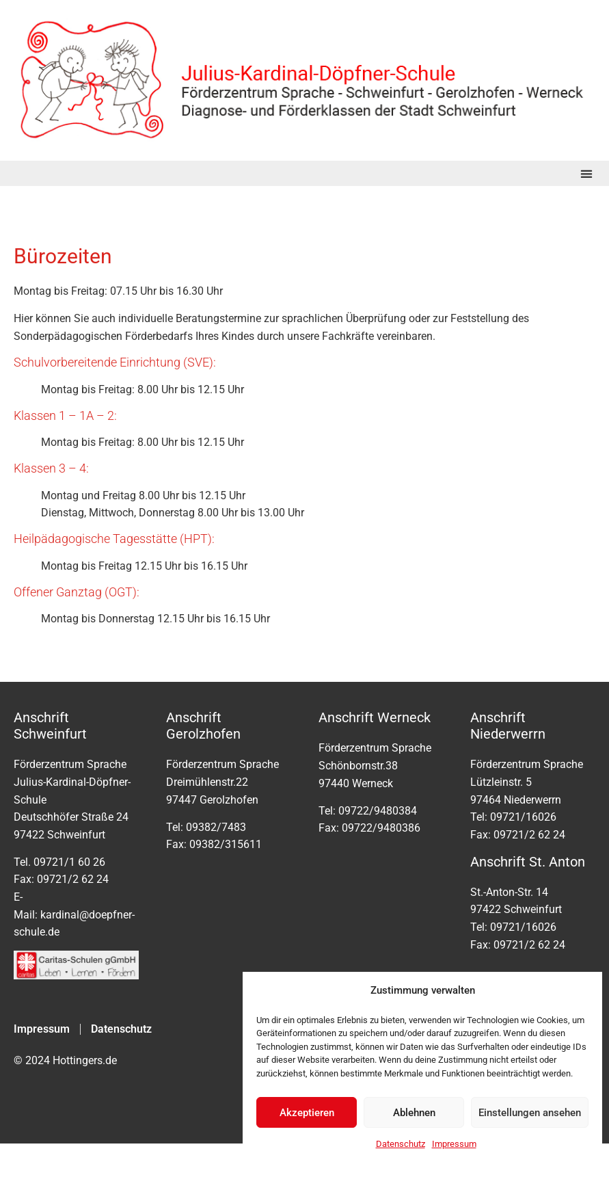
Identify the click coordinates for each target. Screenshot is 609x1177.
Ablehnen (414, 1113)
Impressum (454, 1144)
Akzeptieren (307, 1113)
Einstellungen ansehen (529, 1113)
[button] (586, 173)
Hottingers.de (85, 1060)
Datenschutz (400, 1144)
